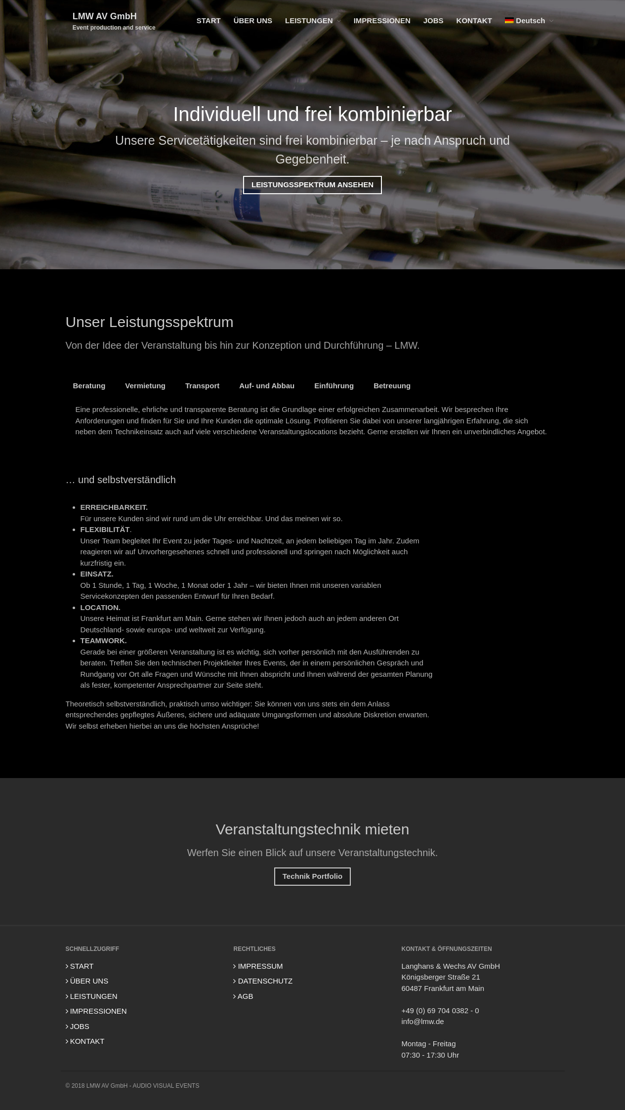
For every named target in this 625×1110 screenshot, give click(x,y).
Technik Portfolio (312, 877)
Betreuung (392, 386)
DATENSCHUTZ (262, 981)
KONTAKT (474, 20)
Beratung (89, 386)
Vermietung (145, 386)
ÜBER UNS (253, 20)
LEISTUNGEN (309, 20)
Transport (202, 386)
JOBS (433, 20)
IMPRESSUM (258, 966)
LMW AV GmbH (105, 16)
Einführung (334, 386)
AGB (243, 996)
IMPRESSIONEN (382, 20)
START (209, 20)
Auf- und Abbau (266, 386)
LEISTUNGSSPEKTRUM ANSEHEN (312, 185)
